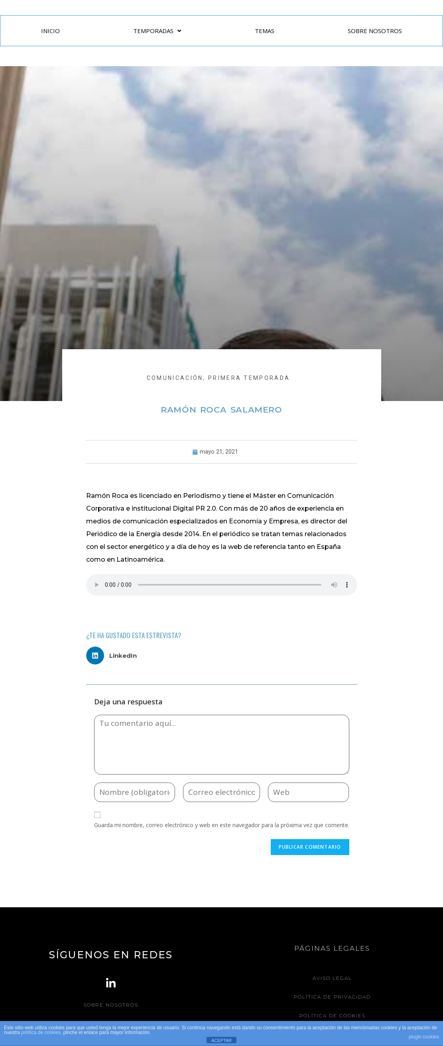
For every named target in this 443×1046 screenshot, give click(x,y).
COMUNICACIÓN (175, 378)
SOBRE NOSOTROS (375, 31)
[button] (114, 656)
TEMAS (264, 31)
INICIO (50, 31)
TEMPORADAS (157, 31)
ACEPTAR (221, 1040)
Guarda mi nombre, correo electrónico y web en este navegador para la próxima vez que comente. (221, 825)
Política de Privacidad (332, 997)
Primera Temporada (249, 378)
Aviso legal (332, 978)
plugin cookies (424, 1037)
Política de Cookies (332, 1015)
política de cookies (41, 1032)
